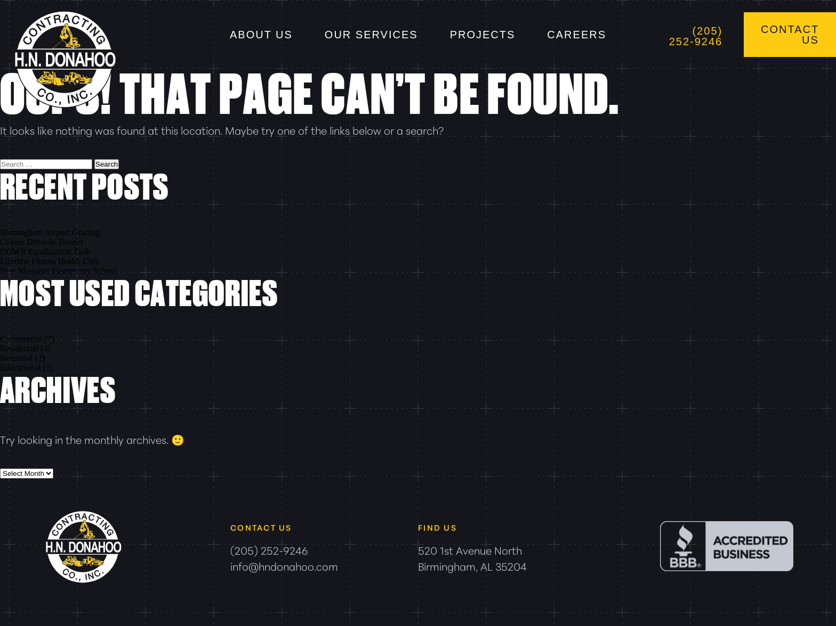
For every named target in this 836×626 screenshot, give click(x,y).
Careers (576, 34)
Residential (19, 348)
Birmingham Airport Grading (50, 232)
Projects (483, 34)
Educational (20, 367)
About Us (261, 34)
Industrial (16, 358)
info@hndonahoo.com (284, 565)
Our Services (371, 34)
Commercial (21, 338)
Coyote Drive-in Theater (42, 241)
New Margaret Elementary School (58, 270)
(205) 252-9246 (696, 36)
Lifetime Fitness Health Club (49, 261)
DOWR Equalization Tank (45, 251)
